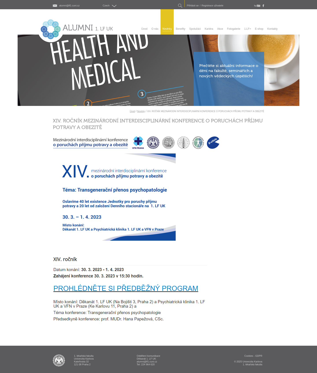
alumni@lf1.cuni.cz (69, 5)
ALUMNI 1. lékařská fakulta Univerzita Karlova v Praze (59, 360)
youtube (257, 5)
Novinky (141, 111)
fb (263, 5)
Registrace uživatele (212, 5)
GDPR (258, 356)
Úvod (132, 111)
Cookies (248, 356)
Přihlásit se (193, 5)
